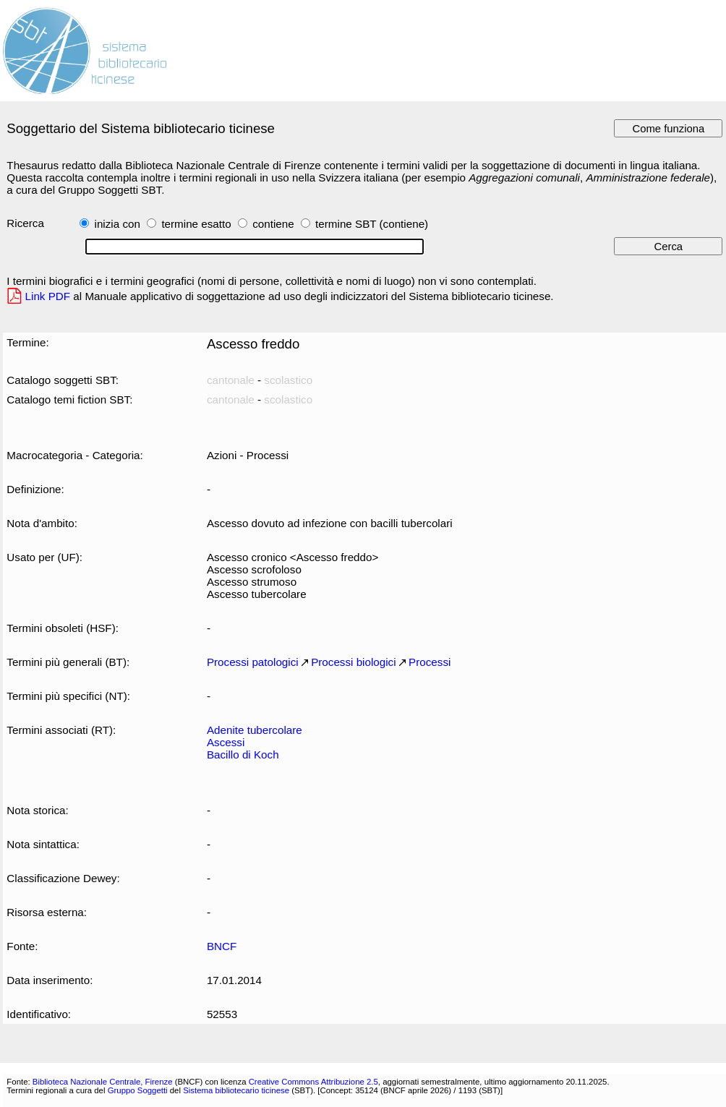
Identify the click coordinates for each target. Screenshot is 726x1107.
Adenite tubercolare (254, 730)
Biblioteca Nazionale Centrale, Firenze (103, 1081)
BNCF (221, 946)
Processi (429, 662)
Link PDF (48, 296)
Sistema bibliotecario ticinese (236, 1090)
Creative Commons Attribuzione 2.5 (313, 1081)
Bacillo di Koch (243, 754)
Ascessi (225, 742)
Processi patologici (253, 662)
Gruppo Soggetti (138, 1090)
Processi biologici (353, 662)
